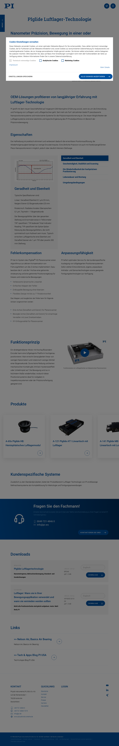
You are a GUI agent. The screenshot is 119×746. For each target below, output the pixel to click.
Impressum (13, 65)
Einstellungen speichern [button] (21, 76)
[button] (95, 76)
